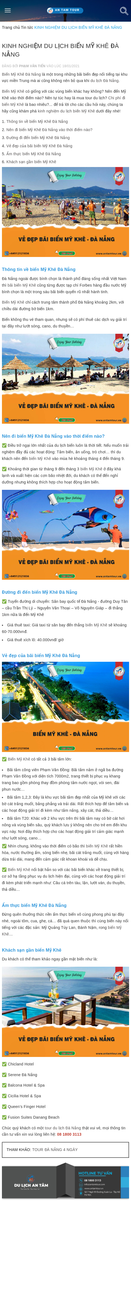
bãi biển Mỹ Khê (21, 285)
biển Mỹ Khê (40, 458)
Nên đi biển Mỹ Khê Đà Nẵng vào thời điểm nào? (49, 130)
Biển (12, 869)
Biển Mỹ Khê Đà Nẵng (21, 74)
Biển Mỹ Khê (13, 91)
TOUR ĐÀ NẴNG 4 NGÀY (55, 1149)
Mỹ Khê (23, 869)
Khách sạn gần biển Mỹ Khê (31, 162)
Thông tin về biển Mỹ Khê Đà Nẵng (37, 121)
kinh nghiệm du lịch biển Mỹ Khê (66, 111)
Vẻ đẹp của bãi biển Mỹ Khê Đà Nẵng (39, 146)
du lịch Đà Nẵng (105, 80)
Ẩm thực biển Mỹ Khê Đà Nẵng (33, 154)
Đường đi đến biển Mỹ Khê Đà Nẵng (38, 137)
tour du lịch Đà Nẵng (63, 1128)
